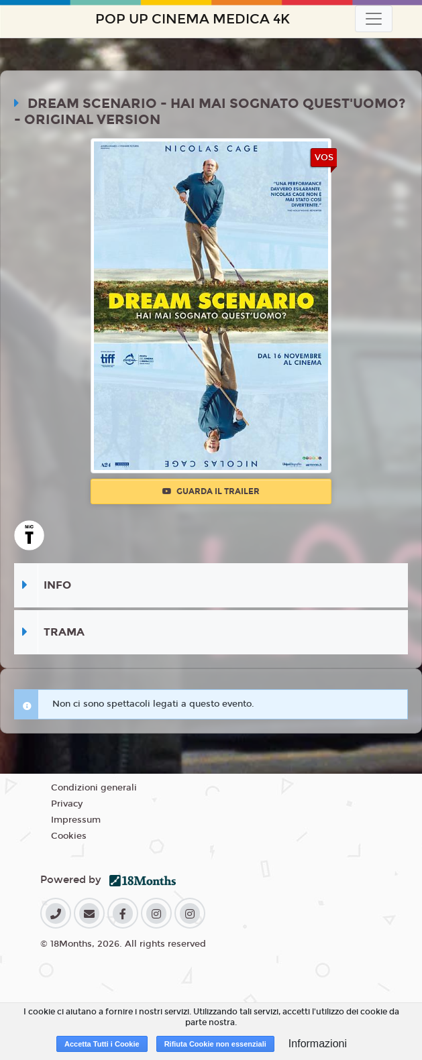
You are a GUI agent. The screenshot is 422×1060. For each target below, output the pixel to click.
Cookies (69, 836)
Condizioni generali (94, 787)
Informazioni (317, 1043)
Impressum (76, 820)
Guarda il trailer (211, 491)
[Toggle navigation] (373, 18)
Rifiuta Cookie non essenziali (215, 1044)
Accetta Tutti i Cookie (102, 1044)
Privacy (67, 804)
